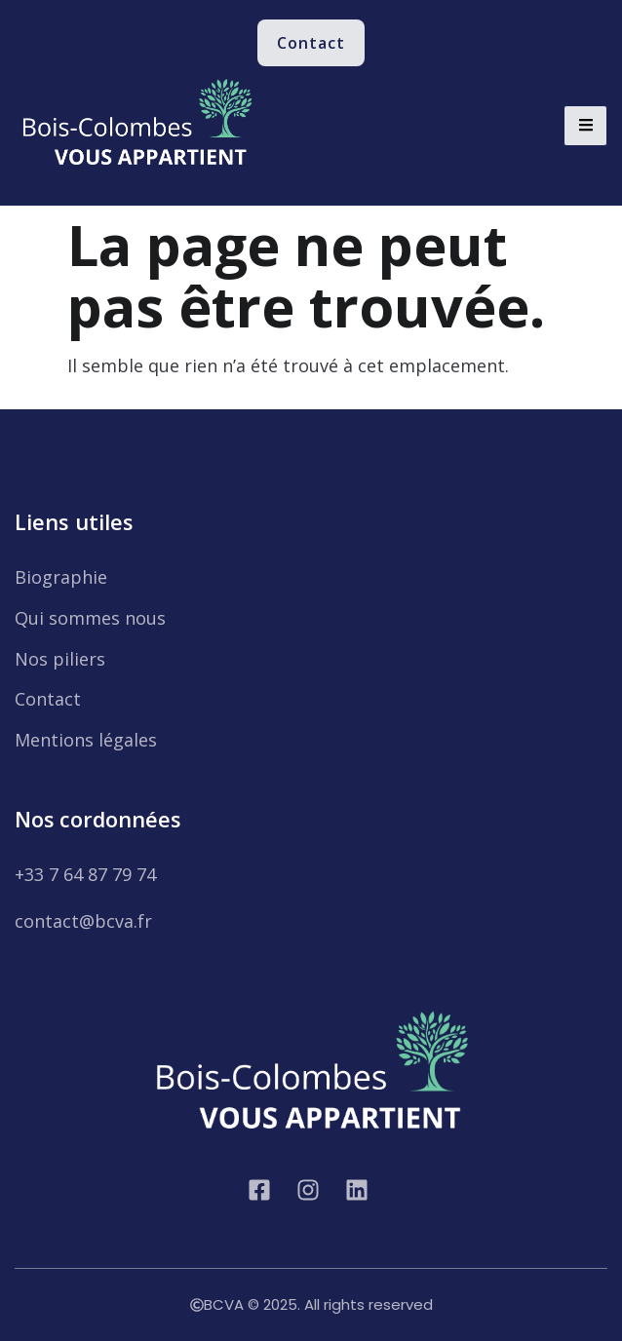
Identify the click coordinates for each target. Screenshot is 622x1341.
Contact (48, 698)
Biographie (61, 577)
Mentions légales (86, 739)
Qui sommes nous (90, 618)
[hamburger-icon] (585, 125)
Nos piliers (60, 658)
